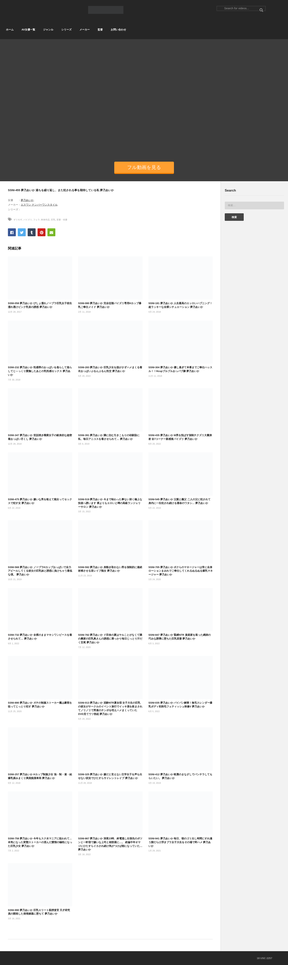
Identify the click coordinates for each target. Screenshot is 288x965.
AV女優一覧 (28, 29)
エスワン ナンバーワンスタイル (39, 204)
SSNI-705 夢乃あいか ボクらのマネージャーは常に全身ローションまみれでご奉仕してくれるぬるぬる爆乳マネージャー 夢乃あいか (180, 571)
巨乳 (53, 219)
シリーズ (66, 29)
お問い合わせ (118, 29)
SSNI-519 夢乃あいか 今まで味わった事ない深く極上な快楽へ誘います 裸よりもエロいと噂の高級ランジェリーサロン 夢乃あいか (110, 503)
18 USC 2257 (264, 958)
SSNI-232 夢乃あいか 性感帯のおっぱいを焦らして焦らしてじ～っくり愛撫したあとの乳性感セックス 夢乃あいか (40, 371)
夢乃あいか (27, 200)
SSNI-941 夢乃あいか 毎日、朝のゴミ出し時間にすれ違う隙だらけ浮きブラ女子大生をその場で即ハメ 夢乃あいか (180, 842)
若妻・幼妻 (62, 219)
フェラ (36, 219)
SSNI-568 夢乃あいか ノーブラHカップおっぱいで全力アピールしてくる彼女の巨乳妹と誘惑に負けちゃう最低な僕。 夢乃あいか (40, 571)
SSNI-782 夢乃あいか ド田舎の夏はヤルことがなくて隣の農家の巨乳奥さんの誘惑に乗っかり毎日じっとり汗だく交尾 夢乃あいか (110, 638)
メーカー (84, 29)
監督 (100, 29)
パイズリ (27, 219)
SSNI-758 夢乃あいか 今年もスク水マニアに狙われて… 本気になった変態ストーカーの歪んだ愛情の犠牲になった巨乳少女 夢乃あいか (40, 842)
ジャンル (48, 29)
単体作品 (45, 219)
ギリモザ (17, 219)
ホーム (10, 29)
